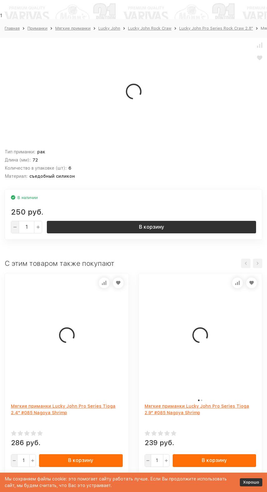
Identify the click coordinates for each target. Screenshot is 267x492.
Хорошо (251, 482)
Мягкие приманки (73, 28)
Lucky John (109, 28)
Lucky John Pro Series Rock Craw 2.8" (216, 28)
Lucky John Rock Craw (149, 28)
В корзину (151, 227)
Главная (12, 28)
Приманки (37, 28)
